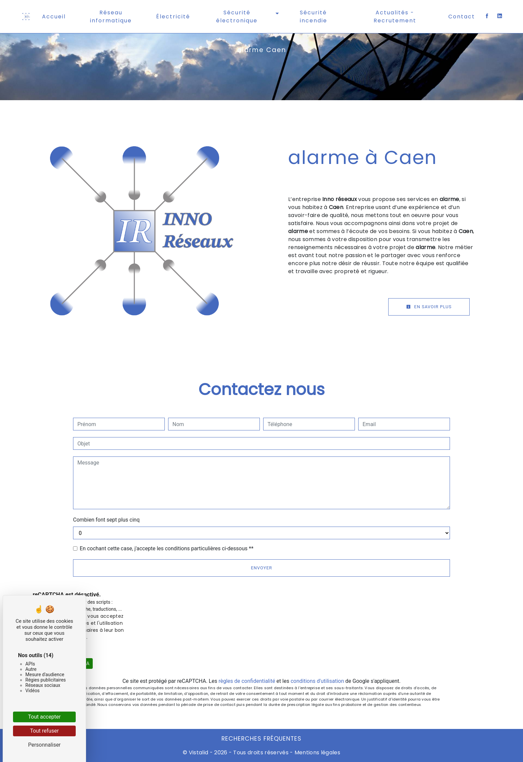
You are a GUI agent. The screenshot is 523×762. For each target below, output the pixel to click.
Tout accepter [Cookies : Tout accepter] (44, 717)
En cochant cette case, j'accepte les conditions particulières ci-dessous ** (166, 548)
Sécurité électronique (236, 16)
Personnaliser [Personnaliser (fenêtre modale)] (44, 745)
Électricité (173, 16)
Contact (461, 16)
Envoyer (261, 567)
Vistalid (198, 752)
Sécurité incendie (313, 16)
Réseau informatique (111, 16)
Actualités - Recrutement (395, 16)
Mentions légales (316, 752)
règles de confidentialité (246, 681)
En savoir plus (429, 306)
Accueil (54, 16)
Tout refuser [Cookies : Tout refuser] (44, 731)
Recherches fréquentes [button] (261, 739)
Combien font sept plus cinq (106, 520)
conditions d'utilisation (317, 681)
